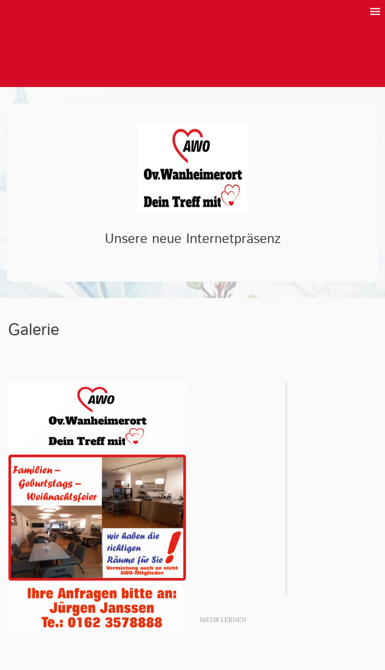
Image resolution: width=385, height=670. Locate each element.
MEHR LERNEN (223, 619)
